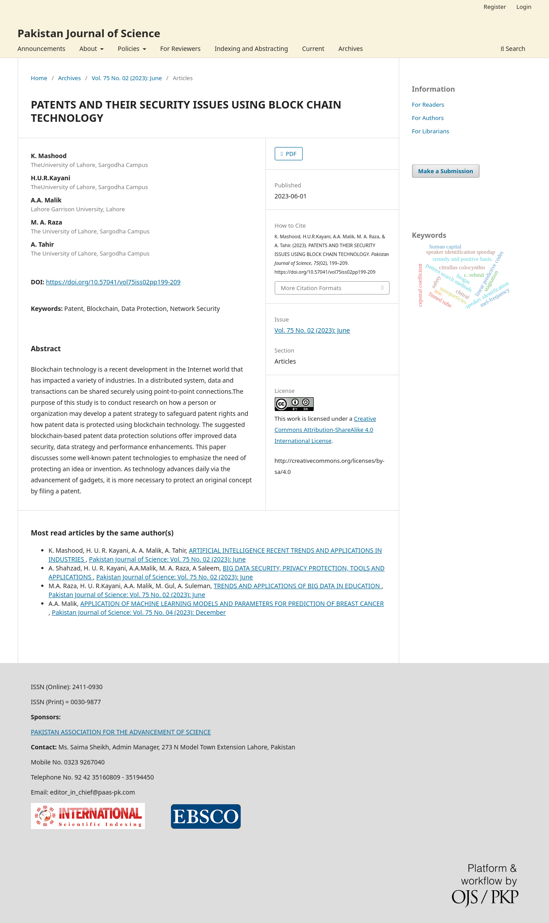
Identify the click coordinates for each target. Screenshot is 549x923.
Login (523, 7)
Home (39, 78)
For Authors (428, 118)
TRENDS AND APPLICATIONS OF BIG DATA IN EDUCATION (298, 586)
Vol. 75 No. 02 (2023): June (127, 78)
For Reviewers (180, 48)
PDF (290, 154)
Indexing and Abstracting (251, 48)
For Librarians (430, 131)
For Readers (428, 105)
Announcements (42, 48)
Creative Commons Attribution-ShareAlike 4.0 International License (325, 430)
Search (513, 48)
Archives (351, 48)
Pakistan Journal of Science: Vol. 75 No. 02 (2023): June (167, 559)
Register (495, 7)
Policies (129, 48)
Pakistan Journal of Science (89, 33)
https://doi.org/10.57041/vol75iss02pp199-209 (113, 282)
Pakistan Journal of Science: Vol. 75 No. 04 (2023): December (139, 612)
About (88, 48)
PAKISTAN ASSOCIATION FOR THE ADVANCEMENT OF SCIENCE (121, 732)
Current (313, 48)
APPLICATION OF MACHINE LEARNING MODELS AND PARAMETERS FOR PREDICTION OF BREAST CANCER (232, 603)
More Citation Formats (311, 288)
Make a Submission (445, 171)
